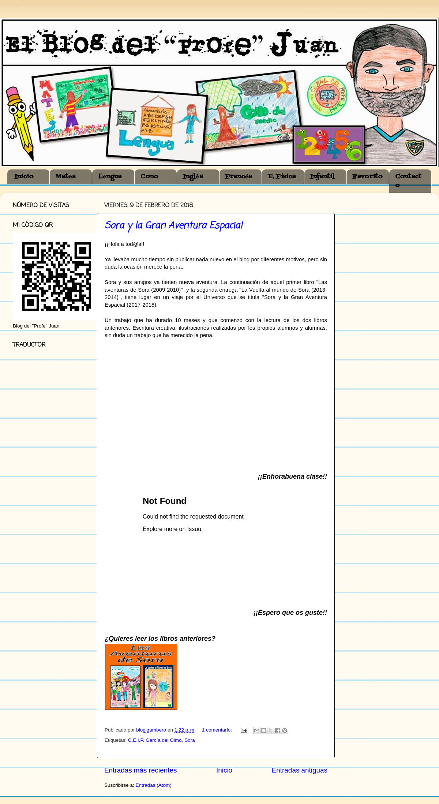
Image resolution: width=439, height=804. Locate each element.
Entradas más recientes (140, 770)
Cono (149, 176)
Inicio (24, 176)
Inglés (193, 176)
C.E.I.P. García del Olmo (155, 740)
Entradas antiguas (299, 770)
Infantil (322, 176)
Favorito (368, 176)
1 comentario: (217, 730)
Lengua (109, 176)
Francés (238, 176)
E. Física (282, 176)
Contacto (408, 181)
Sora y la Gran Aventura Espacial (173, 226)
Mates (65, 176)
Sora (189, 740)
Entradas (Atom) (154, 785)
